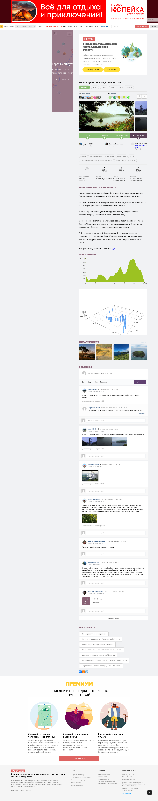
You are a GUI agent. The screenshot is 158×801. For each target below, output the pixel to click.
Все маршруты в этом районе (94, 634)
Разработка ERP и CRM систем (107, 784)
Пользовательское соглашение (81, 777)
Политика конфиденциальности (81, 780)
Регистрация (142, 26)
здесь (114, 248)
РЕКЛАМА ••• (152, 20)
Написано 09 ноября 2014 (96, 593)
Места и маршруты (54, 26)
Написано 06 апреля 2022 (96, 391)
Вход (154, 26)
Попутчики (67, 26)
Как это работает (92, 69)
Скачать (128, 87)
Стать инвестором (91, 26)
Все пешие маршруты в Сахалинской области (101, 639)
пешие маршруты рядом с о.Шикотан (97, 644)
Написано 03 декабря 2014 (96, 564)
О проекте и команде (77, 775)
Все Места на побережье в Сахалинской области (101, 650)
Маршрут (84, 87)
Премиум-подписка (104, 774)
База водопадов (76, 782)
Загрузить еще (113, 618)
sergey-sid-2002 (88, 144)
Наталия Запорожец (116, 144)
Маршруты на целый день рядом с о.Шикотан (101, 666)
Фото (95, 87)
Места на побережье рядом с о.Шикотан (98, 655)
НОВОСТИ (14, 790)
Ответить (141, 413)
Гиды (104, 87)
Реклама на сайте (103, 779)
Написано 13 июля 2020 (95, 466)
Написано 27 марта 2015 (95, 543)
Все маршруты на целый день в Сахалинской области (104, 660)
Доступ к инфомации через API (107, 781)
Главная (41, 26)
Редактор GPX (102, 777)
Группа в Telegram (25, 790)
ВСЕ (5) (143, 342)
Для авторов (111, 69)
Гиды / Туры (78, 26)
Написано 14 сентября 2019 (96, 501)
